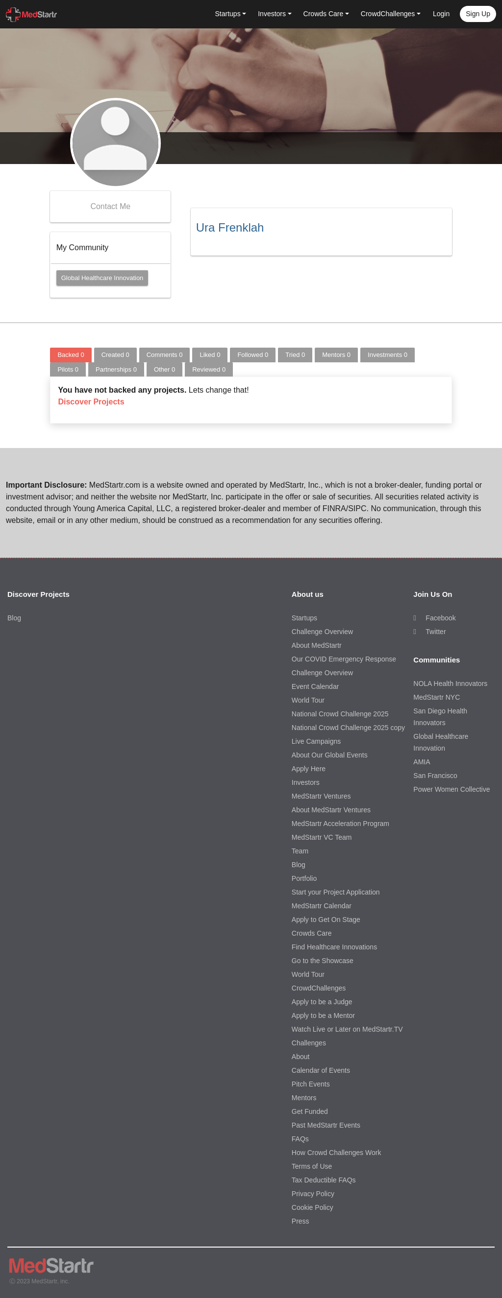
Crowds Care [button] (323, 14)
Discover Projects (91, 402)
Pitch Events (311, 1084)
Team (300, 851)
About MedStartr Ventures (331, 810)
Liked (210, 354)
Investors (306, 782)
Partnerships (116, 369)
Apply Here (309, 769)
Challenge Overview (322, 632)
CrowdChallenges (319, 988)
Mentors (336, 354)
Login (441, 14)
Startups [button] (228, 14)
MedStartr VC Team (322, 837)
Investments (387, 354)
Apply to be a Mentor (323, 1015)
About (301, 1057)
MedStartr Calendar (321, 906)
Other (164, 369)
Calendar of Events (321, 1070)
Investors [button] (272, 14)
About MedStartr (317, 645)
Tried (295, 354)
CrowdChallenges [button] (388, 14)
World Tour (308, 700)
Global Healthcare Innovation (102, 278)
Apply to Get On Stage (326, 919)
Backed (70, 354)
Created (115, 354)
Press (300, 1221)
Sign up (478, 14)
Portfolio (304, 878)
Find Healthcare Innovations (334, 947)
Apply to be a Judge (322, 1002)
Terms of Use (312, 1166)
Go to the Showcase (322, 961)
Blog (14, 618)
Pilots (67, 369)
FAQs (300, 1139)
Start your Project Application (336, 892)
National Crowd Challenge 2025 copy (348, 728)
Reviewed (209, 369)
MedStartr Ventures (321, 796)
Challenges (309, 1043)
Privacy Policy (313, 1194)
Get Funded (310, 1111)
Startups (304, 618)
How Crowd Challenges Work (336, 1152)
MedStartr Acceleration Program (340, 823)
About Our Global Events (330, 755)
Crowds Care (312, 933)
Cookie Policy (312, 1207)
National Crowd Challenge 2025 (340, 714)
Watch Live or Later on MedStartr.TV (347, 1029)
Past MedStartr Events (326, 1125)
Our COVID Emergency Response (344, 659)
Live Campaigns (316, 741)
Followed (252, 354)
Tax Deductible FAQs (324, 1180)
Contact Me (110, 206)
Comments (165, 354)
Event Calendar (315, 686)
